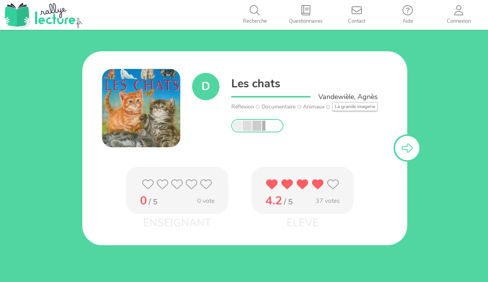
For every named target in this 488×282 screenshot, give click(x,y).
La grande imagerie (355, 106)
